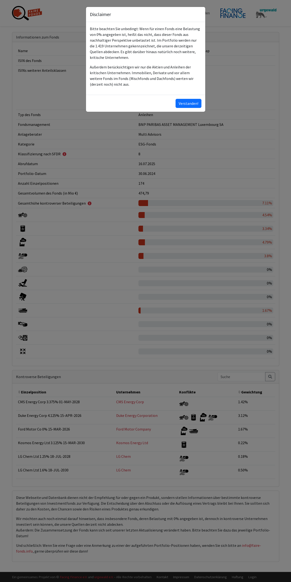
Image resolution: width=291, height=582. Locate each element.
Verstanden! (188, 103)
